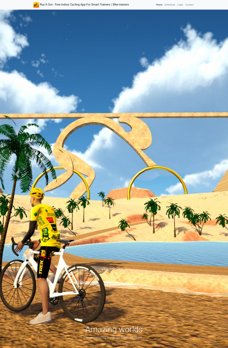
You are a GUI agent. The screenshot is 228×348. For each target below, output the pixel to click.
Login (180, 4)
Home (159, 4)
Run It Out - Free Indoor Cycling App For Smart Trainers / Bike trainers (81, 5)
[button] (17, 174)
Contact (189, 4)
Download (170, 4)
